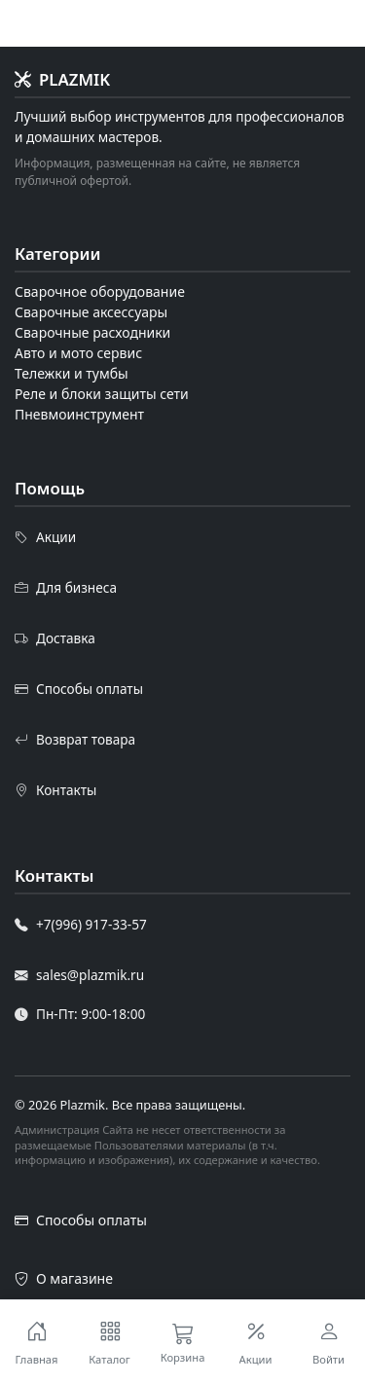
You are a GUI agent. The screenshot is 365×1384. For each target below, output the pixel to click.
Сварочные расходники (92, 332)
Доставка (55, 638)
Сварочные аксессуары (91, 312)
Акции (45, 537)
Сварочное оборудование (100, 291)
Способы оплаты (79, 689)
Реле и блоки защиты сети (102, 393)
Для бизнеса (66, 588)
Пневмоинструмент (79, 414)
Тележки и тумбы (71, 373)
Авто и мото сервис (78, 353)
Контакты (55, 790)
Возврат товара (75, 739)
